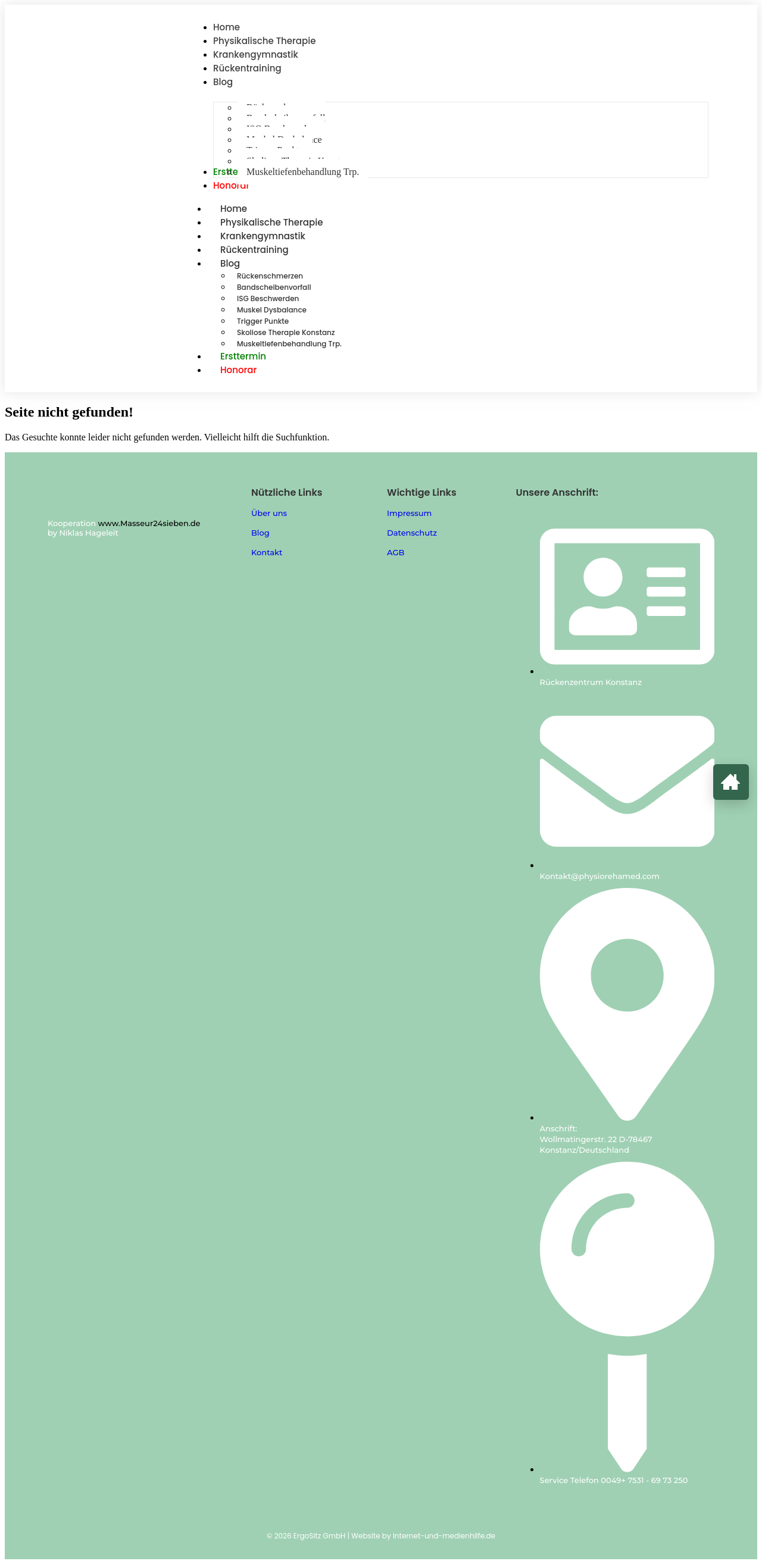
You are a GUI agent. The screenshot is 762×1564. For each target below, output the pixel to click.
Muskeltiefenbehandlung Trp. (289, 344)
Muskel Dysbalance (272, 310)
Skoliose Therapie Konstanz (286, 332)
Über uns (269, 513)
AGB (395, 552)
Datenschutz (412, 532)
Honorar (238, 370)
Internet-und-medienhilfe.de (444, 1536)
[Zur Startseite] (731, 782)
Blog (243, 263)
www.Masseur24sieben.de (149, 523)
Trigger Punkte (263, 321)
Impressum (409, 513)
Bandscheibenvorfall (274, 287)
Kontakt (266, 552)
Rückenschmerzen (270, 276)
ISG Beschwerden (268, 298)
